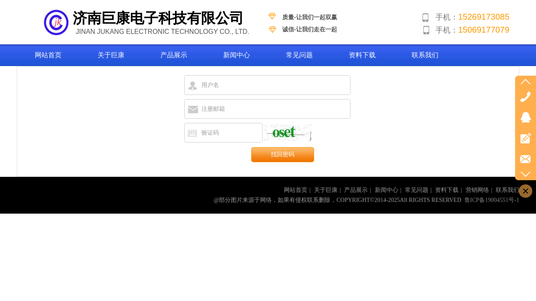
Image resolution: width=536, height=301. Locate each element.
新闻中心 (386, 190)
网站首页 (295, 190)
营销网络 (477, 190)
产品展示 (356, 190)
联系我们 (507, 190)
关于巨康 (326, 190)
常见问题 (416, 190)
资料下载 (447, 190)
